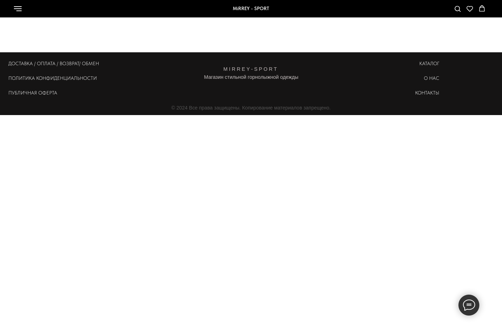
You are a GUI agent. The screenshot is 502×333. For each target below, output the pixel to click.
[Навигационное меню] (18, 8)
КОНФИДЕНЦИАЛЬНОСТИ (66, 78)
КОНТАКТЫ (427, 93)
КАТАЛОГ (429, 63)
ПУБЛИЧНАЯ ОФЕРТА (32, 93)
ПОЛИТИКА (21, 78)
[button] (457, 8)
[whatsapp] (403, 12)
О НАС (431, 78)
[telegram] (434, 12)
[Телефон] (418, 12)
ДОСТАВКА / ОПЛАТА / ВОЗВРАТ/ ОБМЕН (53, 63)
